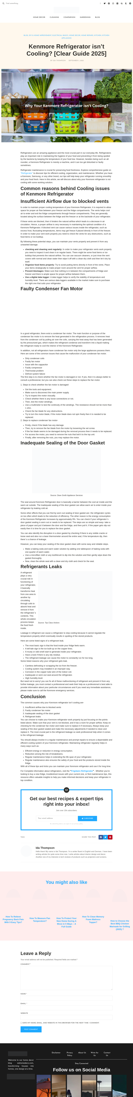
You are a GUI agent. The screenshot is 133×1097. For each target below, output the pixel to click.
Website (24, 1013)
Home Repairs (87, 35)
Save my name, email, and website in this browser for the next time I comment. (61, 1023)
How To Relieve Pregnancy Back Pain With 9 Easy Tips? (13, 919)
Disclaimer (56, 1053)
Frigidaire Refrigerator (82, 771)
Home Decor (39, 17)
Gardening (85, 17)
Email (24, 1004)
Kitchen (97, 35)
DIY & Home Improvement (40, 35)
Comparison (69, 17)
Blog (97, 17)
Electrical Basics (60, 35)
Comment (26, 964)
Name (24, 994)
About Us (82, 1053)
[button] (101, 837)
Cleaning (54, 17)
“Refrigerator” (27, 173)
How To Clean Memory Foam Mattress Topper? (93, 919)
